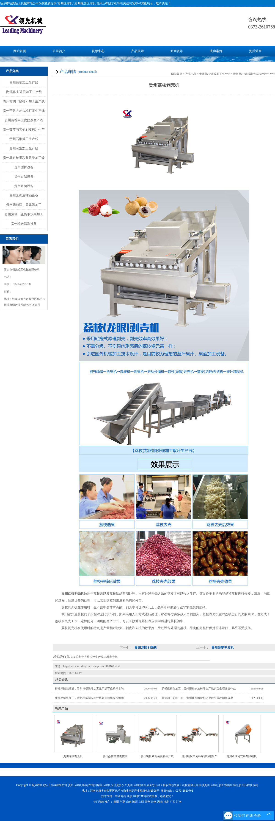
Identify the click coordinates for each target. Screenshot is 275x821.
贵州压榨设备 (23, 167)
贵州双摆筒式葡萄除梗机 (241, 756)
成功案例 (215, 51)
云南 (154, 801)
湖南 (160, 801)
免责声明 (132, 796)
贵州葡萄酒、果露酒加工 (23, 205)
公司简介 (58, 51)
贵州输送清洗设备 (24, 223)
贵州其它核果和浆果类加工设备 (24, 159)
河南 (179, 801)
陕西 (135, 801)
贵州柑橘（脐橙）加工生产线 (24, 101)
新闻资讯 (176, 51)
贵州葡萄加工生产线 (23, 82)
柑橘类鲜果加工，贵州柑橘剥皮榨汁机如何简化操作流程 (89, 698)
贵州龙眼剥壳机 (145, 647)
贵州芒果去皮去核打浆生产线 (24, 110)
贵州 (147, 801)
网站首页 (19, 51)
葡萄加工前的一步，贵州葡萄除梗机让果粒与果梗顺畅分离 (197, 698)
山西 (141, 801)
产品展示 (137, 51)
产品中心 (190, 74)
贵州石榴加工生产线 (23, 139)
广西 (172, 801)
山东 (129, 801)
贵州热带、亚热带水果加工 (24, 214)
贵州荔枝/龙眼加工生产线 (24, 92)
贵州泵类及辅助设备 (23, 195)
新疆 (116, 801)
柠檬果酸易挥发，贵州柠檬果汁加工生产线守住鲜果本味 (89, 688)
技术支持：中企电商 (113, 796)
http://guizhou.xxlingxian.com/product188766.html (91, 666)
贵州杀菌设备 (23, 186)
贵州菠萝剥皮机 (222, 647)
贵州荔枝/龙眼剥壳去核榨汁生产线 (254, 74)
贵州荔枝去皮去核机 (115, 756)
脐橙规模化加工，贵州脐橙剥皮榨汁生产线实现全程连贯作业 (199, 688)
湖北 (166, 801)
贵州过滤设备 (23, 176)
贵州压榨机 (65, 3)
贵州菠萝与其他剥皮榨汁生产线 (24, 131)
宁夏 (122, 801)
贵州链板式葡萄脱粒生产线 (157, 756)
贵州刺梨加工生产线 (23, 148)
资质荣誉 (255, 51)
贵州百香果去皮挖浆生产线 (24, 120)
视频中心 (98, 51)
